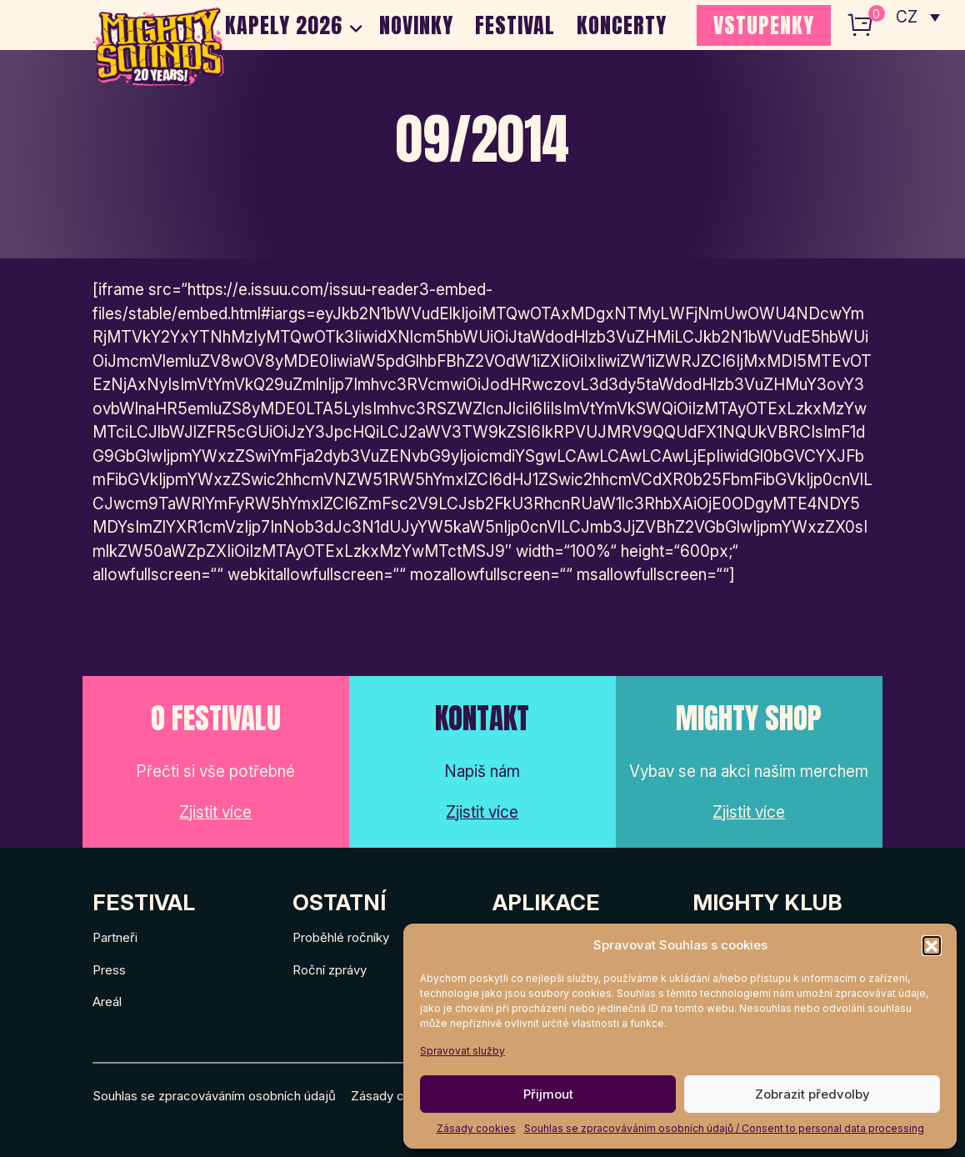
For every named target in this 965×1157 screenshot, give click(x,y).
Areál (107, 1001)
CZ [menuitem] (907, 17)
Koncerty (622, 25)
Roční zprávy (329, 970)
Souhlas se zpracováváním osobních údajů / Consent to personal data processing (724, 1128)
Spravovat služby (462, 1050)
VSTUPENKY (763, 25)
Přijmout (548, 1094)
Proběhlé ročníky (340, 937)
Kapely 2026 (283, 25)
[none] (918, 16)
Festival (515, 25)
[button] (931, 945)
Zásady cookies (476, 1128)
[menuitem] (918, 16)
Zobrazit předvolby (812, 1094)
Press (109, 970)
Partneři (115, 937)
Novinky (416, 25)
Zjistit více (215, 812)
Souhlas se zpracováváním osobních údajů (214, 1096)
